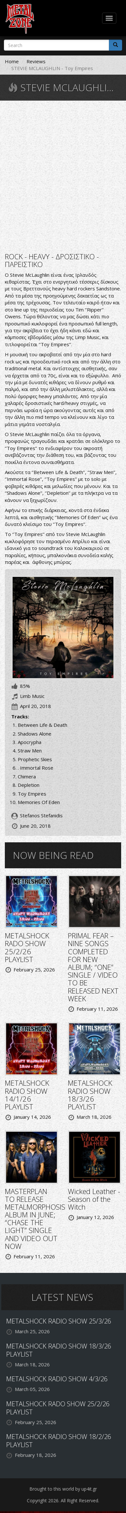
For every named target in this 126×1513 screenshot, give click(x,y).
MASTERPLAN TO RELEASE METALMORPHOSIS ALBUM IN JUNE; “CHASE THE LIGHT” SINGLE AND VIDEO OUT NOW (35, 1218)
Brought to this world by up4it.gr (63, 1489)
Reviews (36, 61)
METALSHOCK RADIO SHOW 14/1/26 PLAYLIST (27, 1094)
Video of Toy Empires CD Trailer (63, 175)
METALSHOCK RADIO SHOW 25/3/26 (58, 1321)
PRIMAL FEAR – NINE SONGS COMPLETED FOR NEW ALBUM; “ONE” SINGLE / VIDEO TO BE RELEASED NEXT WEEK (93, 967)
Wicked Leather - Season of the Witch (94, 1199)
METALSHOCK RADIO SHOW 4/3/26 (57, 1378)
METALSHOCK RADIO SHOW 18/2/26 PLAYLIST (58, 1440)
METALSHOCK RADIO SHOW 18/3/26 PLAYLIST (90, 1094)
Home (12, 61)
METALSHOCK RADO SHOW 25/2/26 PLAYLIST (27, 947)
